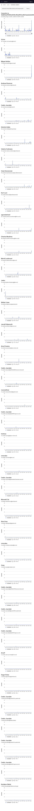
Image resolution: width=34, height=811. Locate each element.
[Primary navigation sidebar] (2, 5)
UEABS (4, 4)
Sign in (31, 1)
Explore (5, 1)
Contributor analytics (15, 4)
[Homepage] (2, 2)
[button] (12, 35)
